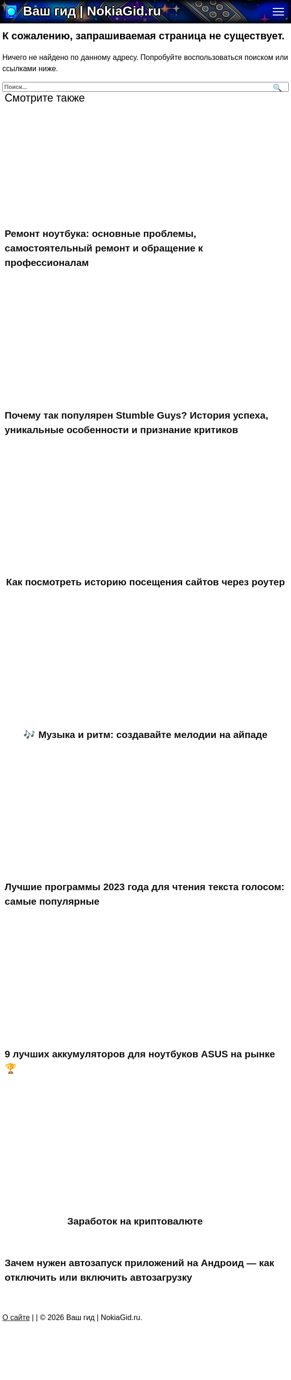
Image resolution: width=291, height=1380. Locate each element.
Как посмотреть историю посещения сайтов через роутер (145, 581)
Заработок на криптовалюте (135, 1221)
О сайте (16, 1317)
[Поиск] (276, 87)
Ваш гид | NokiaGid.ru (92, 11)
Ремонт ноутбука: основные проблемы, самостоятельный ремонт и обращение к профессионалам (104, 248)
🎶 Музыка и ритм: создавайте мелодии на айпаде (145, 734)
